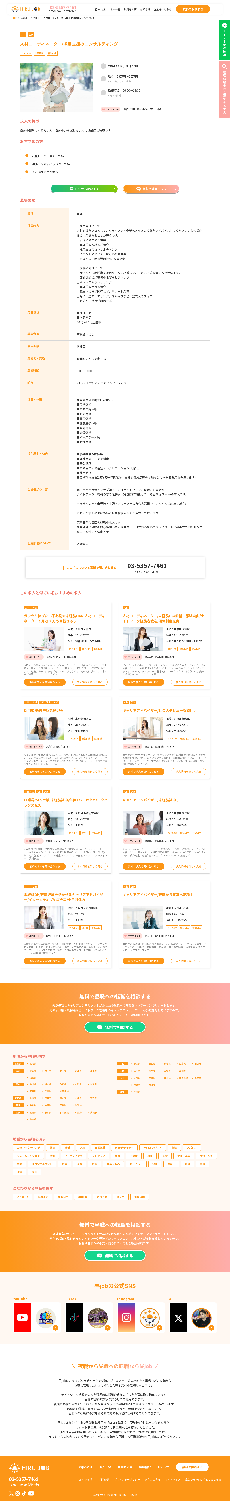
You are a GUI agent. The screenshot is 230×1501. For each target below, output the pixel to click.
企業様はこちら (163, 9)
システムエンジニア (28, 1156)
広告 (64, 1164)
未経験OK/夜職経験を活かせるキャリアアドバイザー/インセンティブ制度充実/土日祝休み (63, 897)
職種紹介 (145, 1467)
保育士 (171, 1164)
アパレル (192, 1147)
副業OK (82, 1197)
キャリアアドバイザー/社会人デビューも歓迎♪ (160, 710)
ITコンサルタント (42, 1164)
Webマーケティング (28, 1147)
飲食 (34, 1172)
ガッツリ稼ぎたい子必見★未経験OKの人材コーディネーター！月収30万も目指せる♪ (64, 618)
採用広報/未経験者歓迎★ (43, 710)
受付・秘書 (206, 1156)
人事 (82, 1147)
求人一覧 (115, 9)
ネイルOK (22, 1197)
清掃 (52, 1156)
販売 (52, 1147)
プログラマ (98, 1156)
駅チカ (121, 1197)
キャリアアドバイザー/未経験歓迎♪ (151, 799)
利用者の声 (130, 9)
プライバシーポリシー (127, 1479)
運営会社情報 (152, 1479)
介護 (19, 1172)
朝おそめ (102, 1197)
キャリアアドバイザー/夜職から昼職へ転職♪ (158, 894)
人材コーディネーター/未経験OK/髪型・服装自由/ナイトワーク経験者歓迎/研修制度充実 (163, 618)
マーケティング (73, 1156)
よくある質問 (86, 1479)
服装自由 (63, 1197)
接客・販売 (113, 1164)
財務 (174, 1147)
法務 (79, 1164)
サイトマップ (172, 1479)
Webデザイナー (124, 1147)
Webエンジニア (152, 1147)
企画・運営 (183, 1156)
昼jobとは (101, 9)
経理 (154, 1164)
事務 (150, 1156)
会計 (67, 1147)
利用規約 (104, 1479)
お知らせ (145, 9)
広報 (94, 1164)
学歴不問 (43, 1197)
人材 (165, 1156)
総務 (187, 1164)
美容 (202, 1164)
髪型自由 (139, 1197)
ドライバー (136, 1164)
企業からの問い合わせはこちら (203, 1479)
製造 (117, 1156)
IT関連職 (100, 1147)
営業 (19, 1164)
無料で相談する (192, 1467)
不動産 (134, 1156)
